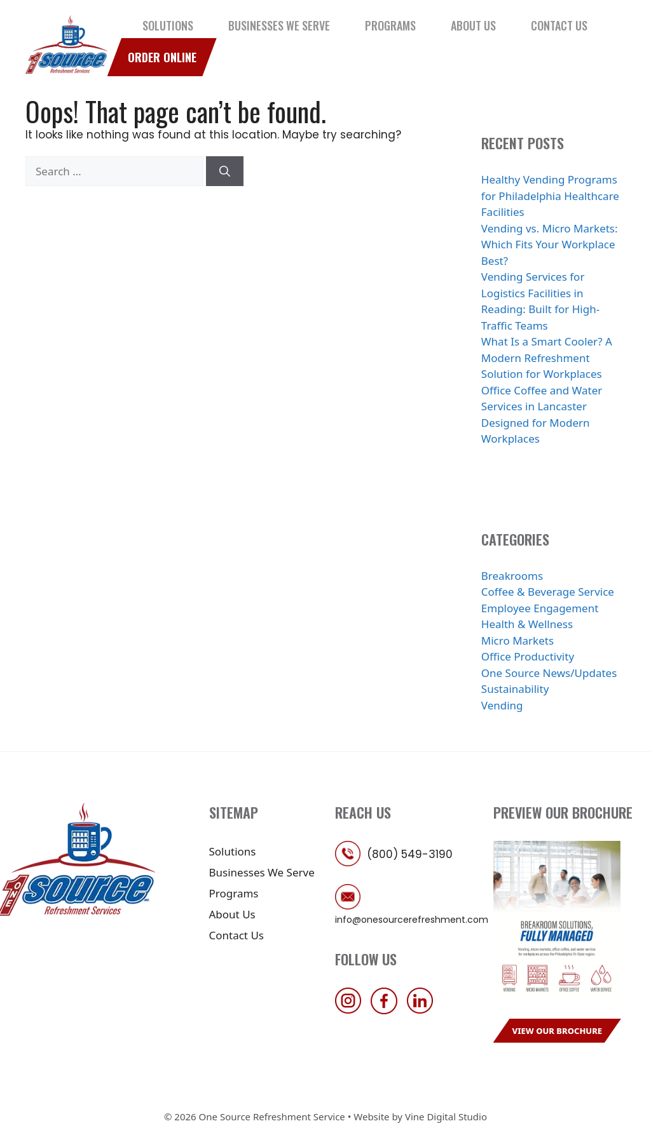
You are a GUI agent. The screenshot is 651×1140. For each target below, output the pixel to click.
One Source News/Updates (549, 673)
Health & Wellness (527, 624)
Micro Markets (517, 640)
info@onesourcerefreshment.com (411, 919)
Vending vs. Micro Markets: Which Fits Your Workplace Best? (549, 244)
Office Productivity (527, 656)
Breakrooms (512, 575)
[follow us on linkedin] (423, 1010)
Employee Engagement (540, 608)
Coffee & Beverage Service (547, 591)
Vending (502, 705)
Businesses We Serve (279, 25)
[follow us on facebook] (387, 1010)
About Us (473, 25)
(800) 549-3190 (410, 854)
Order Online (162, 57)
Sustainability (515, 688)
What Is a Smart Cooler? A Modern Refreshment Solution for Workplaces (546, 357)
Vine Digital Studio (446, 1116)
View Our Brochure (557, 1030)
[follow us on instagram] (351, 1010)
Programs (390, 25)
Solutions (167, 25)
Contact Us (559, 25)
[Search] (224, 171)
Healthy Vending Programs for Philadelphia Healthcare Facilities (550, 195)
